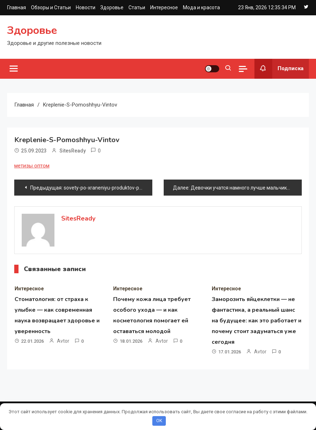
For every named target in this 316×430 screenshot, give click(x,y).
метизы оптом (31, 165)
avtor (63, 341)
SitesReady (72, 151)
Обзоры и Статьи (51, 7)
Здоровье (111, 7)
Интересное (164, 7)
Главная (16, 7)
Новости (85, 7)
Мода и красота (201, 7)
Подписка (279, 69)
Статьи (136, 7)
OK (159, 420)
